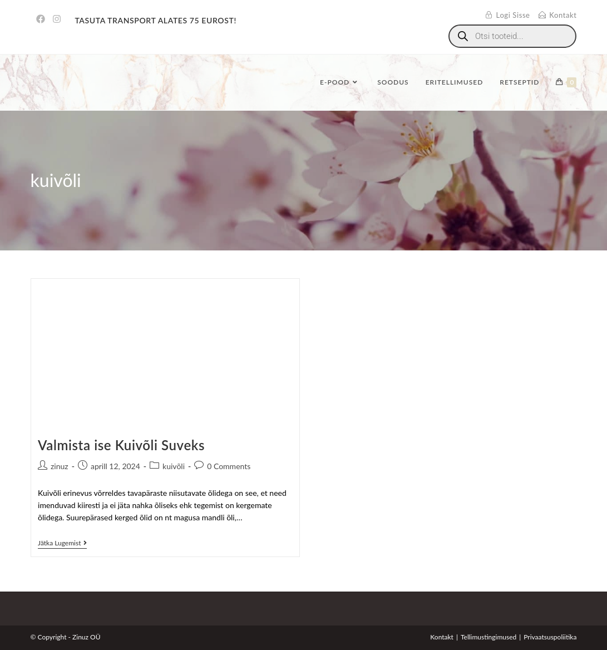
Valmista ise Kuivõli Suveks (121, 445)
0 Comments (228, 466)
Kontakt (441, 637)
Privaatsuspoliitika (550, 637)
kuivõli (173, 466)
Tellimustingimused (488, 637)
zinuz (59, 466)
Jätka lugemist (62, 543)
